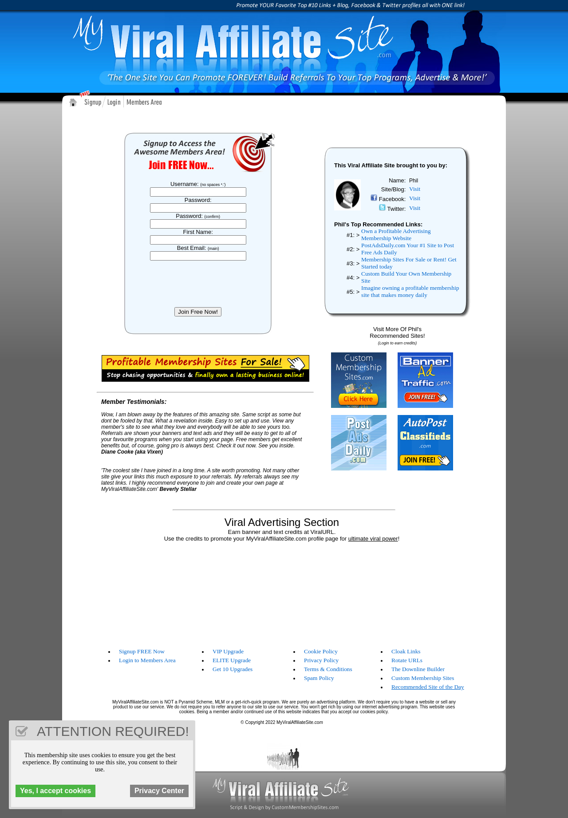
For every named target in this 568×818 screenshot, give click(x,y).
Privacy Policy (321, 660)
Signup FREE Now (142, 651)
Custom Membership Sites (422, 678)
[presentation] (200, 283)
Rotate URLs (406, 660)
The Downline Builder (418, 669)
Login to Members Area (147, 660)
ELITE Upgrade (232, 660)
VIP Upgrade (228, 651)
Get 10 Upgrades (232, 669)
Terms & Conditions (328, 669)
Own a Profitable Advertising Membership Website (396, 234)
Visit (414, 189)
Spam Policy (319, 678)
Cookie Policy (321, 651)
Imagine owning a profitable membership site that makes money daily (410, 291)
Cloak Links (406, 651)
